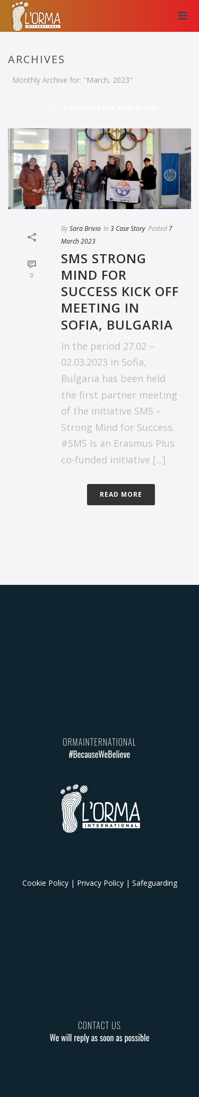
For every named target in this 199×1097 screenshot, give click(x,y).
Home (51, 107)
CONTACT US (99, 1025)
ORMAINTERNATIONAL (99, 742)
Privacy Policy (100, 883)
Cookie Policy (45, 883)
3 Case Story (127, 228)
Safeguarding (154, 883)
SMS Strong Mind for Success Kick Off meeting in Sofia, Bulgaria (120, 291)
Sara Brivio (85, 228)
